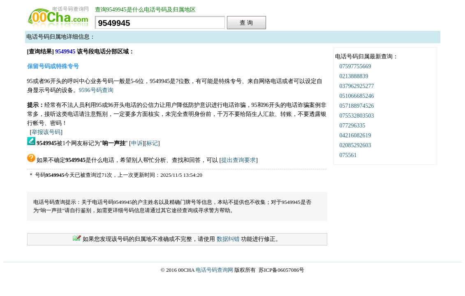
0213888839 (354, 76)
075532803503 (357, 116)
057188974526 (357, 106)
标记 (152, 143)
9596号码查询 (96, 90)
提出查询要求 (238, 160)
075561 (348, 155)
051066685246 (357, 96)
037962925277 (357, 86)
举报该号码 (46, 132)
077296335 (353, 126)
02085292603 (355, 145)
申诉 (137, 143)
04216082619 (355, 135)
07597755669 (355, 66)
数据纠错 (228, 239)
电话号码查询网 (214, 270)
